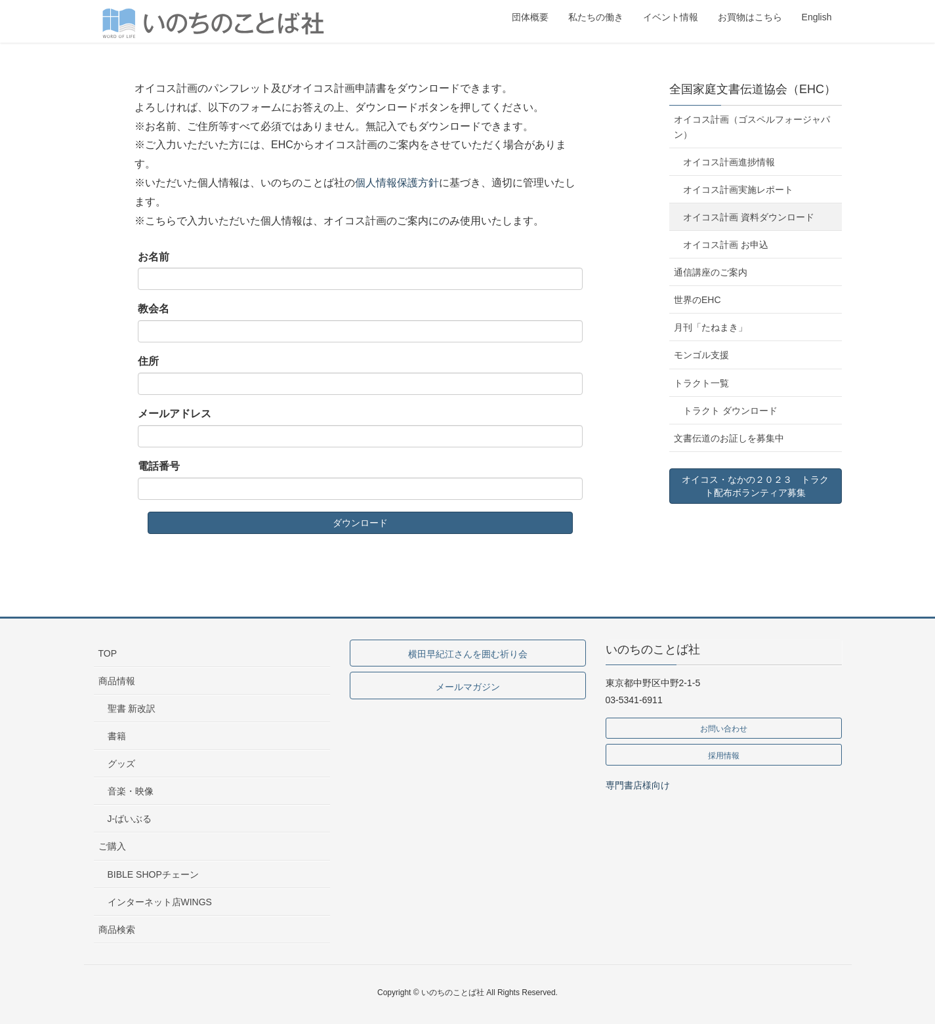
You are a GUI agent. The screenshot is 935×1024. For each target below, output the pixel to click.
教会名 (153, 308)
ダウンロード (360, 523)
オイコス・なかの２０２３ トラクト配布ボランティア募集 (755, 486)
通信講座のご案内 (710, 272)
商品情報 (116, 681)
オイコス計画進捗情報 (729, 162)
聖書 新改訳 (132, 708)
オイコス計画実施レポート (738, 189)
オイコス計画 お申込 (725, 244)
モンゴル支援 (701, 355)
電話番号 (159, 466)
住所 (148, 361)
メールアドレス (174, 413)
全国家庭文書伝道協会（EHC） (752, 89)
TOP (107, 653)
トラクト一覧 (701, 383)
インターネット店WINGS (160, 902)
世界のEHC (697, 300)
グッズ (121, 763)
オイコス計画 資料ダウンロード (748, 217)
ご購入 (112, 846)
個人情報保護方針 (397, 182)
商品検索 (116, 929)
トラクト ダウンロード (730, 410)
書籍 (117, 736)
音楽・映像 (131, 791)
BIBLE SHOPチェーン (153, 874)
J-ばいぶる (130, 818)
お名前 (153, 256)
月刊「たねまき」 (710, 327)
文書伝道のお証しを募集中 (729, 438)
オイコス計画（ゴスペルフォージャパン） (752, 127)
